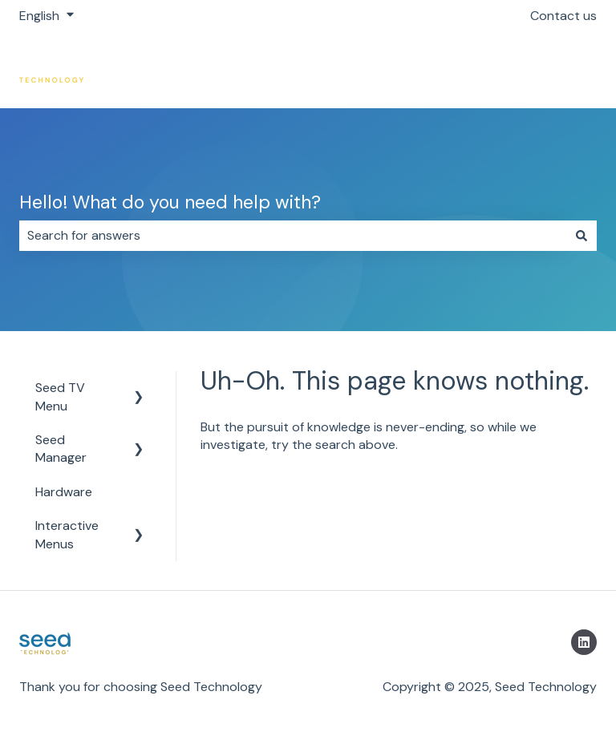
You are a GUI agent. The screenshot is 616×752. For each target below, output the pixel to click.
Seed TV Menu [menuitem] (60, 396)
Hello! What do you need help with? (170, 202)
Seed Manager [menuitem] (61, 448)
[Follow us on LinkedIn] (584, 642)
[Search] (581, 235)
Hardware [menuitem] (63, 491)
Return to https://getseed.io (499, 69)
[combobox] (292, 235)
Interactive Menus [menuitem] (67, 534)
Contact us (563, 15)
